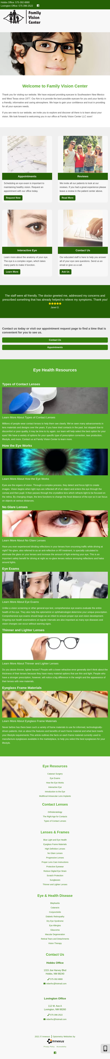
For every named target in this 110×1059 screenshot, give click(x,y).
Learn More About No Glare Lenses (24, 540)
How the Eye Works (55, 783)
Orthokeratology (55, 812)
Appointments (27, 176)
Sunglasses (55, 880)
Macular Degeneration (55, 934)
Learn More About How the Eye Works (25, 478)
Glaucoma (55, 930)
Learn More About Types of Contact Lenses (28, 417)
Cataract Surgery (55, 774)
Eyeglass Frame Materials (55, 844)
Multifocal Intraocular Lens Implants (55, 796)
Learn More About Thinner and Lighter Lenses (30, 663)
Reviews (82, 176)
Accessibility (61, 1046)
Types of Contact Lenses (55, 821)
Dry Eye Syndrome (55, 921)
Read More (67, 198)
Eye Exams (55, 778)
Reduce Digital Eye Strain (55, 871)
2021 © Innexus (55, 1036)
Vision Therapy (55, 943)
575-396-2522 (26, 6)
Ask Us (65, 272)
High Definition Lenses (55, 849)
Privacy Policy (49, 1046)
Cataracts (55, 907)
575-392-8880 (22, 2)
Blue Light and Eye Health (55, 840)
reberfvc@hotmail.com (54, 983)
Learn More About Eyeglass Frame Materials (29, 721)
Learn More (12, 272)
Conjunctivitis (55, 912)
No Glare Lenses (54, 853)
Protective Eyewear (55, 866)
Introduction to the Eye (55, 791)
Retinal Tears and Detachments (55, 939)
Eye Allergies (55, 925)
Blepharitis (55, 903)
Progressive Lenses (55, 858)
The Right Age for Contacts (55, 816)
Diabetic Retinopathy (55, 916)
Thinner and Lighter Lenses (55, 884)
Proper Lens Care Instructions (55, 862)
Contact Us (83, 250)
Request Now (13, 198)
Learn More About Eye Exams (20, 602)
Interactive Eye (27, 250)
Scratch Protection (55, 875)
